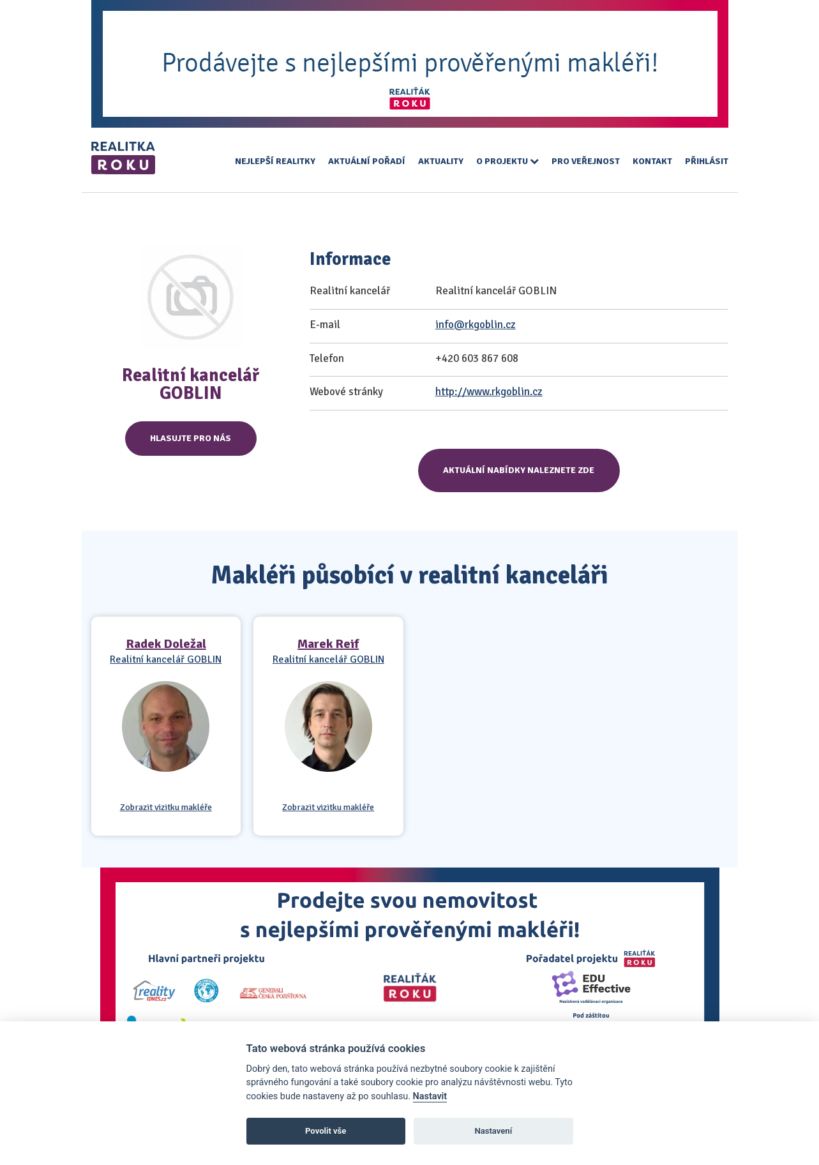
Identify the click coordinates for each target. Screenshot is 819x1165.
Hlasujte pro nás (190, 438)
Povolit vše (325, 1131)
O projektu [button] (507, 161)
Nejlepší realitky (275, 161)
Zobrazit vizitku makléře (166, 807)
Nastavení (493, 1131)
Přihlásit (706, 161)
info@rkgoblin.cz (475, 324)
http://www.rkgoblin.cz (489, 391)
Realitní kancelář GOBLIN (166, 659)
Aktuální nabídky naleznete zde (518, 470)
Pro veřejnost (586, 161)
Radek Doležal (166, 644)
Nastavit (430, 1096)
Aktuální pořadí (366, 161)
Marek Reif (328, 644)
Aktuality (440, 161)
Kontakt (652, 161)
